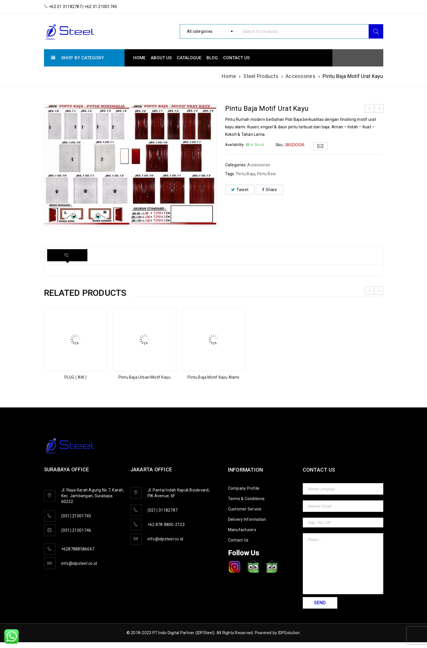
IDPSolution (289, 632)
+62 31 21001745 (100, 6)
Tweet (240, 189)
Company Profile (244, 488)
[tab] (67, 255)
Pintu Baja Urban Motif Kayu (144, 377)
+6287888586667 (78, 549)
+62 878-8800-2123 (166, 524)
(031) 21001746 (76, 530)
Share (269, 189)
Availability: (235, 144)
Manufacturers (242, 529)
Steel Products (260, 76)
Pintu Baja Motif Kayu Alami (213, 377)
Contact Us (238, 540)
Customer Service (245, 509)
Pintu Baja (245, 173)
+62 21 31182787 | (66, 6)
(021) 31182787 (163, 510)
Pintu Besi (266, 173)
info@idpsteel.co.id (79, 563)
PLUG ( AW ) (75, 377)
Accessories (300, 76)
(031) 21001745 (76, 516)
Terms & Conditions (246, 498)
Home (229, 76)
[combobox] (208, 31)
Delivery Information (247, 519)
